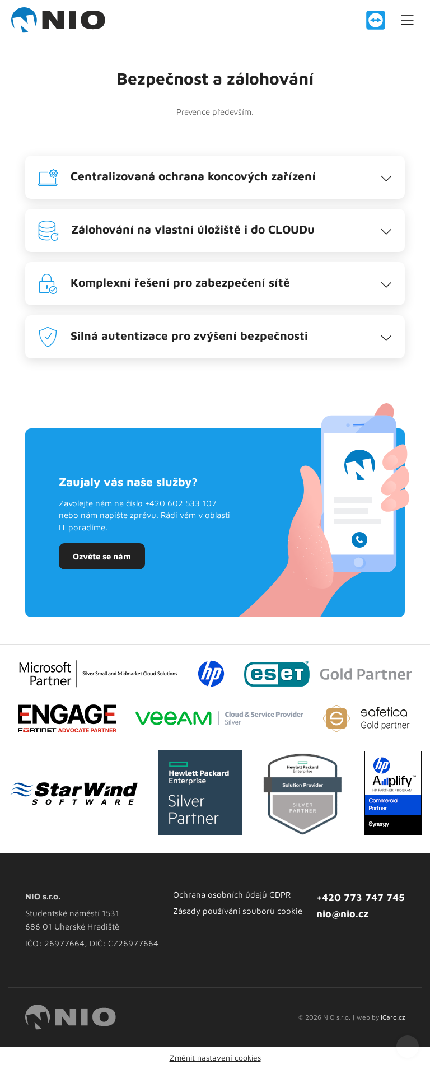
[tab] (215, 177)
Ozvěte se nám (102, 556)
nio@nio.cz (342, 913)
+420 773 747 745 (360, 897)
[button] (215, 177)
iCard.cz (393, 1017)
